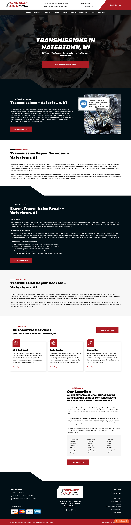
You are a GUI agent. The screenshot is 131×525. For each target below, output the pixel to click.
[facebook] (66, 510)
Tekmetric (50, 522)
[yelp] (75, 510)
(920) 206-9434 (89, 7)
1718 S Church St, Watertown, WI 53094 (56, 3)
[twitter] (69, 510)
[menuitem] (28, 12)
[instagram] (72, 510)
